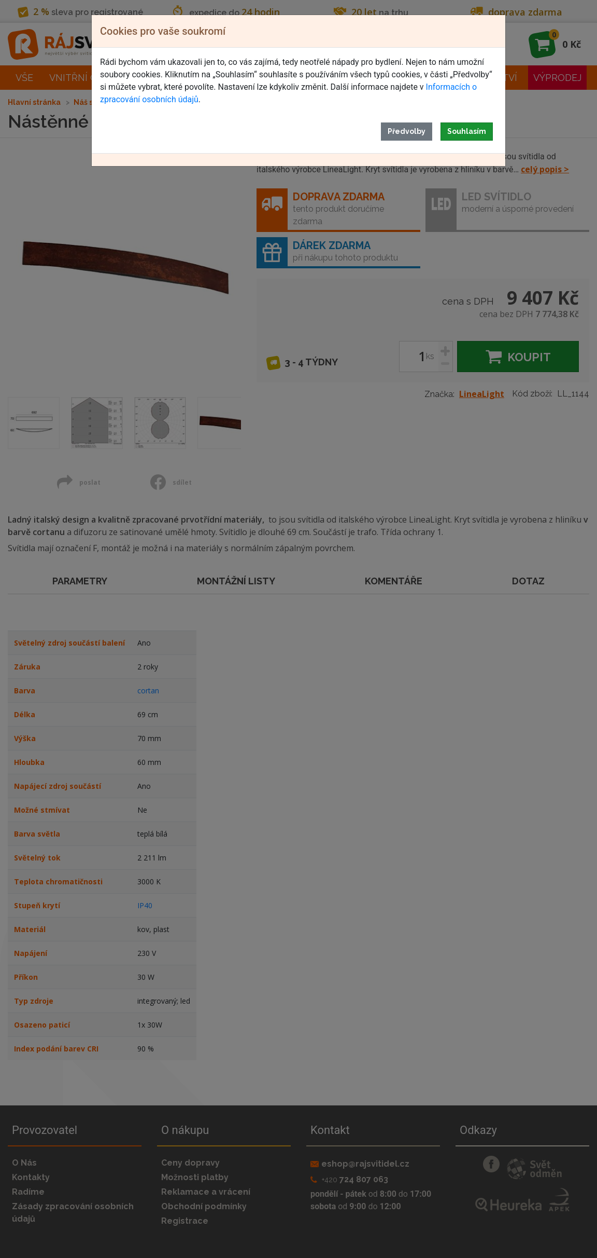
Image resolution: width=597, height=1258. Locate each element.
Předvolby (406, 131)
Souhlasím (466, 131)
